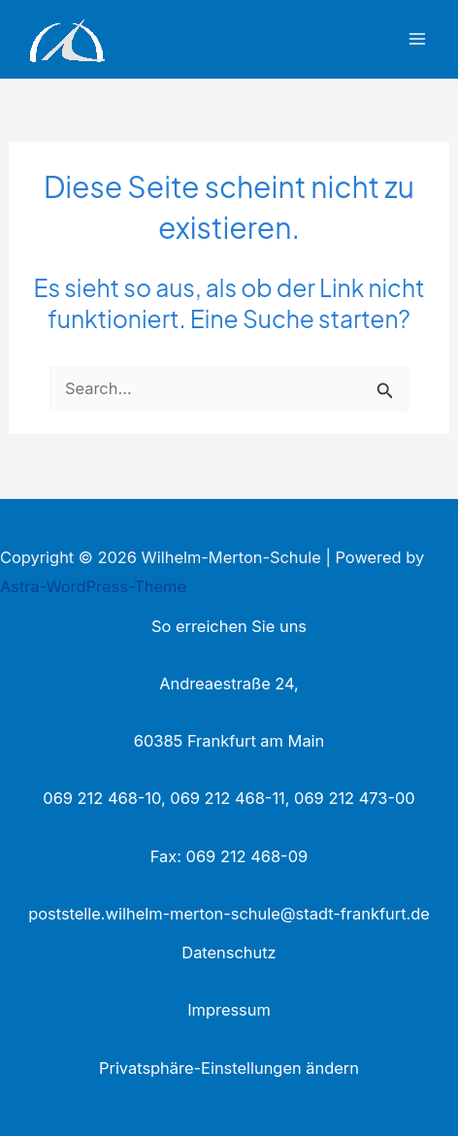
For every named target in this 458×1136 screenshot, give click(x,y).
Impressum (229, 1009)
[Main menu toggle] (417, 39)
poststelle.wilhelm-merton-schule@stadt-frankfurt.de (229, 913)
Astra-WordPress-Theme (93, 586)
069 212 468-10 (102, 798)
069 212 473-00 (354, 798)
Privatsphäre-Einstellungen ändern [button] (229, 1068)
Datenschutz (228, 952)
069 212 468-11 (227, 798)
